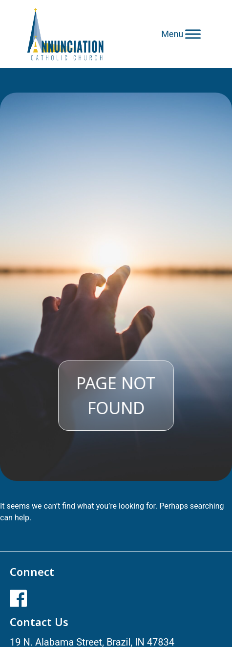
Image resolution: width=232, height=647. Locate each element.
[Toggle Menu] (193, 33)
